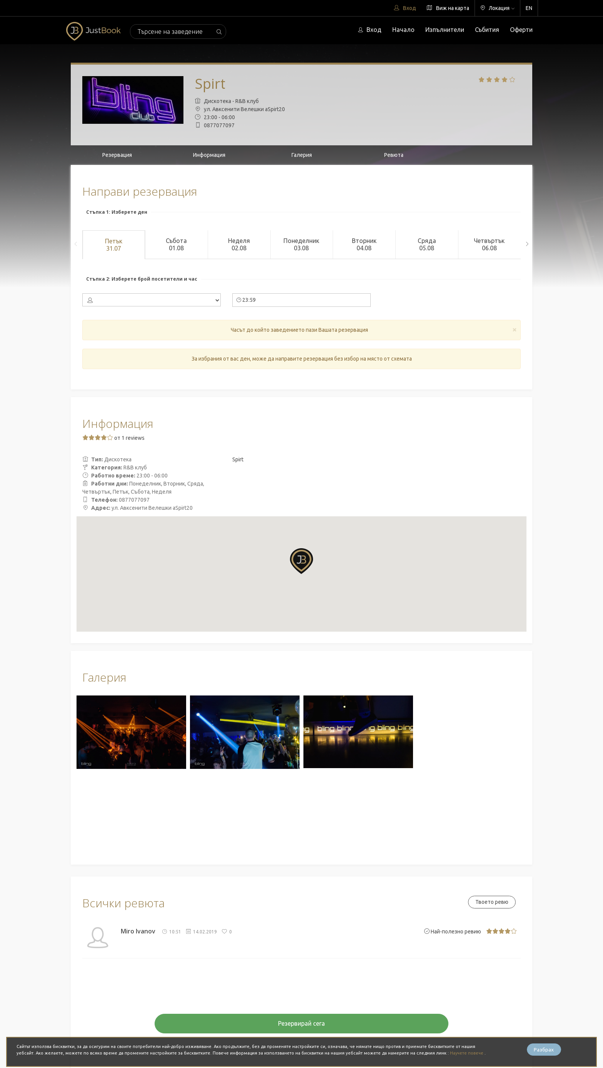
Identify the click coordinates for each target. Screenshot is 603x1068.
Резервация (117, 155)
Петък (114, 245)
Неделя (239, 244)
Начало (403, 29)
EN (529, 8)
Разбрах (544, 1049)
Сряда (426, 244)
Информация (209, 155)
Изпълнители (444, 29)
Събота (176, 244)
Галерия (302, 155)
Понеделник (301, 244)
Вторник (364, 244)
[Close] (514, 329)
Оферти (521, 29)
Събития (487, 29)
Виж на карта (448, 8)
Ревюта (393, 155)
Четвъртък (489, 244)
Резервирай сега (301, 1023)
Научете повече (468, 1053)
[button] (301, 561)
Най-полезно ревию (452, 931)
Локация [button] (497, 8)
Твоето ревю (491, 902)
